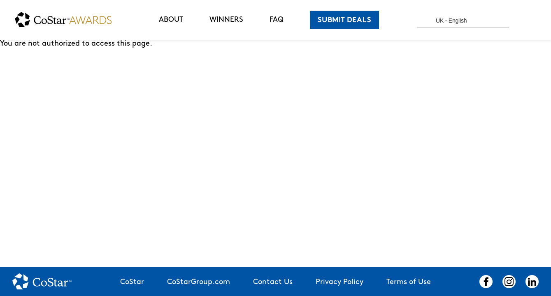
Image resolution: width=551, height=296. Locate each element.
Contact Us (273, 282)
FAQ (277, 20)
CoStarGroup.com (198, 282)
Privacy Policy (339, 282)
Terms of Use (408, 282)
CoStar (132, 282)
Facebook (486, 281)
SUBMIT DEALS (344, 20)
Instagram (509, 281)
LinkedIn (532, 281)
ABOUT (171, 20)
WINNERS (226, 20)
